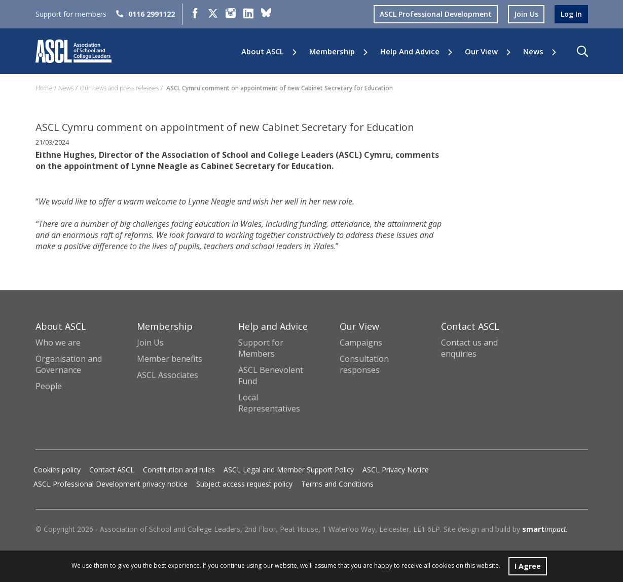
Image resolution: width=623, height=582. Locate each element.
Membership (332, 51)
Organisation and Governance (68, 364)
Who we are (58, 342)
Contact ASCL (111, 469)
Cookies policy (57, 469)
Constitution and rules (179, 469)
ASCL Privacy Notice (395, 469)
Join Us (150, 342)
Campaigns (361, 342)
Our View (481, 51)
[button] (582, 51)
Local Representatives (269, 403)
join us (526, 14)
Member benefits (169, 358)
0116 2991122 (145, 14)
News (533, 51)
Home (43, 88)
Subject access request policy (244, 484)
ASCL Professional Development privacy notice (110, 484)
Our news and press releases (119, 88)
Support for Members (260, 348)
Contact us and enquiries (469, 348)
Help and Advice (409, 51)
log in (571, 14)
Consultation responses (364, 364)
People (48, 386)
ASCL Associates (167, 375)
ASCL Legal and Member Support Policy (289, 469)
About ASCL (262, 51)
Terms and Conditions (337, 484)
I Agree (528, 566)
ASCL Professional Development (436, 14)
